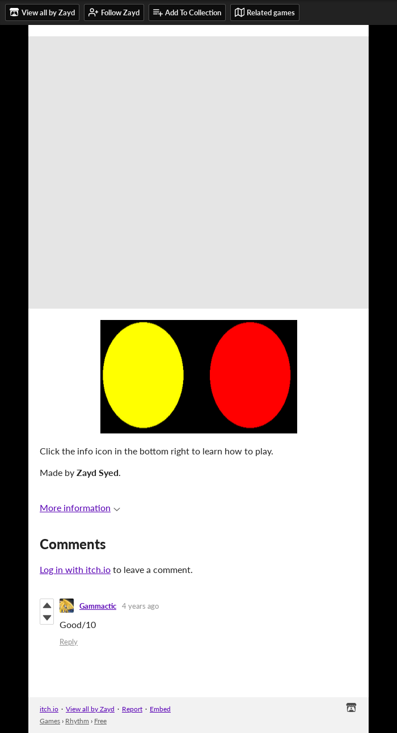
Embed (160, 709)
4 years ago (140, 605)
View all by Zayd (90, 709)
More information (80, 507)
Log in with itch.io (75, 569)
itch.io (49, 709)
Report (132, 709)
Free (100, 721)
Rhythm (77, 721)
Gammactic (97, 605)
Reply (69, 641)
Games (50, 721)
